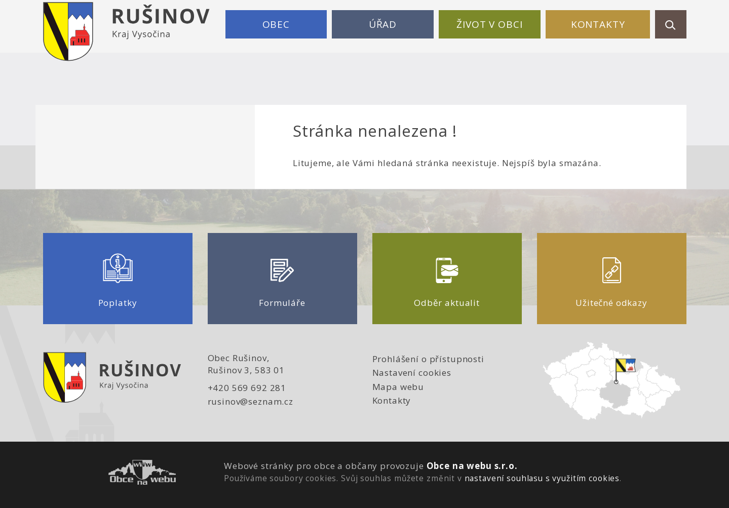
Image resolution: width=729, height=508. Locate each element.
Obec (276, 24)
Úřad (383, 24)
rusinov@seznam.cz (250, 401)
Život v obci (489, 24)
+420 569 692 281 (247, 388)
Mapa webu (398, 387)
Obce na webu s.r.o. (472, 466)
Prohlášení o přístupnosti (428, 359)
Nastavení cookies (411, 372)
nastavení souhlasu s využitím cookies (542, 478)
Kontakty (598, 24)
